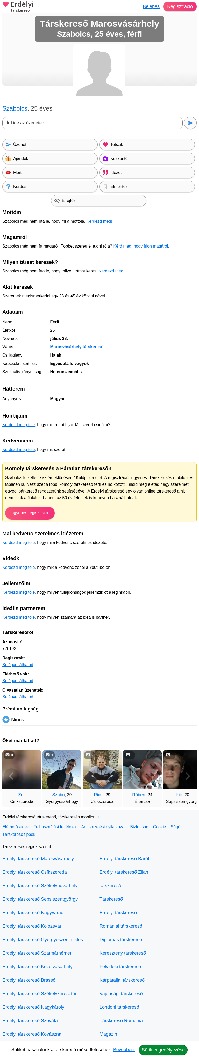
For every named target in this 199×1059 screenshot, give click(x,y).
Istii (179, 794)
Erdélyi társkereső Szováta (30, 1020)
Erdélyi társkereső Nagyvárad (32, 912)
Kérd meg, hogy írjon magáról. (141, 246)
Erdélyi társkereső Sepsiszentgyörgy (40, 899)
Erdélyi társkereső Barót (124, 858)
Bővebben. (124, 1049)
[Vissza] (11, 776)
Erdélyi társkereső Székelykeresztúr (39, 993)
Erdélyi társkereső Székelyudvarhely (39, 885)
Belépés (151, 6)
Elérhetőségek (15, 827)
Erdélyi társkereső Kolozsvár (31, 926)
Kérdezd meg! (99, 221)
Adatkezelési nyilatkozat (103, 827)
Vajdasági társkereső (121, 993)
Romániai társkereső (121, 926)
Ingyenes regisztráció (29, 512)
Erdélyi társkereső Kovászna (31, 1034)
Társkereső (111, 899)
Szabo (58, 794)
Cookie (159, 827)
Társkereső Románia (121, 1020)
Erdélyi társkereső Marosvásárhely (38, 858)
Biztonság (139, 827)
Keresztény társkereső (123, 953)
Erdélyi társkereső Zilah (124, 872)
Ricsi (98, 794)
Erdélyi (18, 7)
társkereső (110, 885)
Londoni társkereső (119, 1007)
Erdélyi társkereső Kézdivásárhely (37, 966)
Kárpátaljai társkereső (122, 980)
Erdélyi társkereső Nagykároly (33, 1007)
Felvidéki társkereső (120, 966)
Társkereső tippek (18, 834)
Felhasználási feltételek (54, 827)
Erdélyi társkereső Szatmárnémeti (37, 953)
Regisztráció (180, 6)
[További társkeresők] (187, 776)
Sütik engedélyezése (163, 1050)
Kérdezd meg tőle (18, 424)
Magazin (108, 1034)
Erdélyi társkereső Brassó (28, 980)
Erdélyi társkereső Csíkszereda (34, 872)
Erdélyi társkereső (118, 912)
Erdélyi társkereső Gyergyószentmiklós (42, 939)
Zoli (21, 794)
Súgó (175, 827)
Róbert (138, 794)
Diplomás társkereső (121, 939)
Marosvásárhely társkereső (76, 347)
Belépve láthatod (17, 664)
